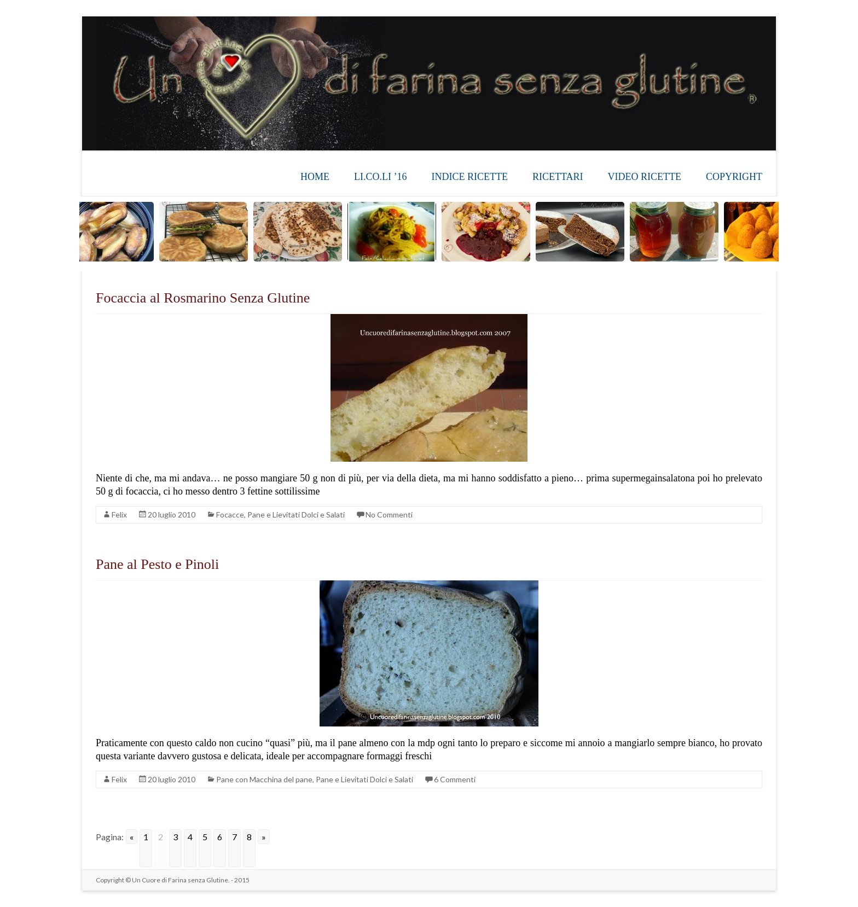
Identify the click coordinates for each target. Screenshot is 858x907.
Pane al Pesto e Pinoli (157, 564)
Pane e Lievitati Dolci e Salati (296, 514)
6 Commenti (455, 779)
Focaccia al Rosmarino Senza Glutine (203, 298)
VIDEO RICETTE (644, 176)
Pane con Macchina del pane (264, 779)
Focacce (230, 514)
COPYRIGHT (734, 176)
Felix (119, 514)
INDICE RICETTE (469, 176)
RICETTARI (557, 176)
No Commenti (389, 514)
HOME (314, 176)
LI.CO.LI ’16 (380, 176)
